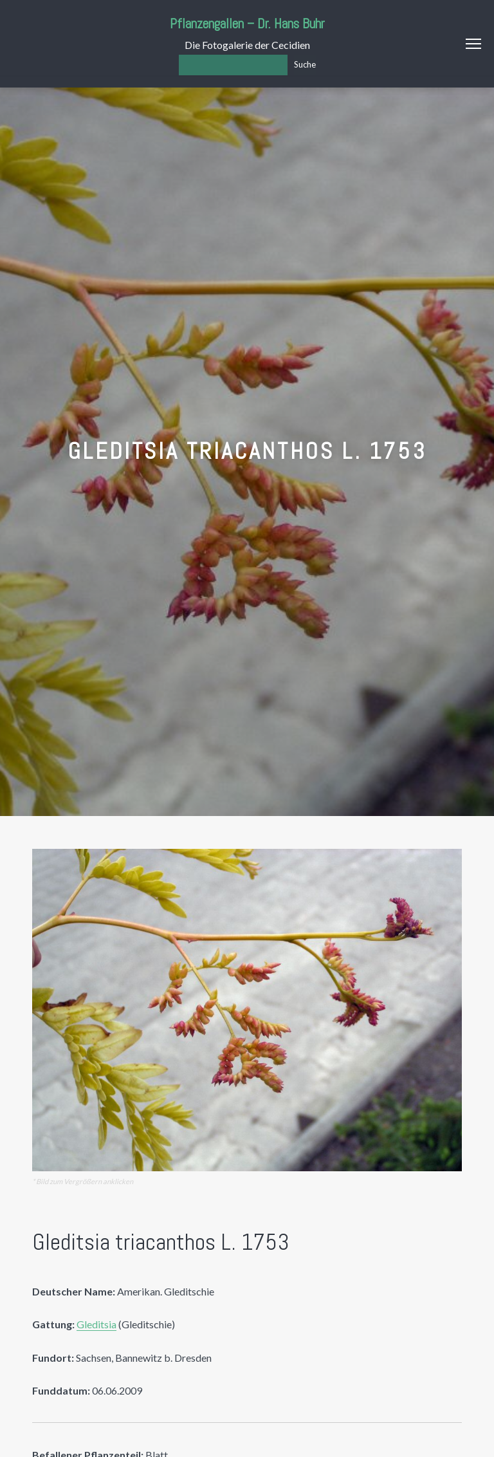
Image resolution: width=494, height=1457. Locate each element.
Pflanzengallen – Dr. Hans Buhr (247, 23)
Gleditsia (96, 1324)
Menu (473, 44)
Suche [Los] (305, 64)
